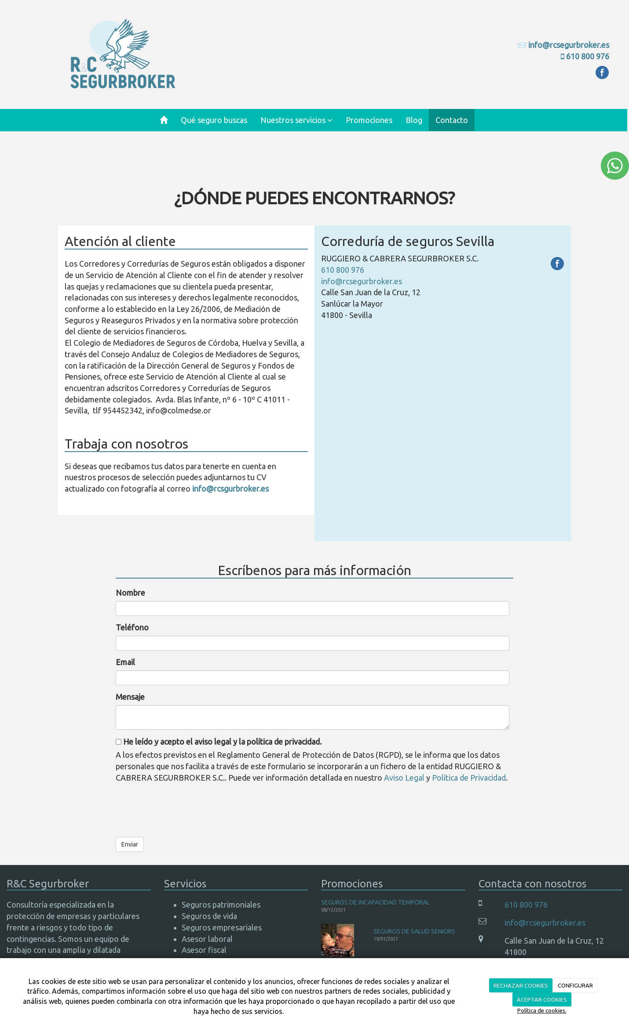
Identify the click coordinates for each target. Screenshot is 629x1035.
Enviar (129, 844)
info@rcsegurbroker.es (361, 281)
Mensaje (130, 696)
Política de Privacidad (469, 777)
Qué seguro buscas (214, 120)
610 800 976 (587, 56)
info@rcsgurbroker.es (230, 488)
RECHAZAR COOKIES (521, 985)
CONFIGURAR (575, 985)
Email (125, 662)
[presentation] (182, 807)
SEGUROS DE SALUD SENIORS (414, 931)
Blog (414, 120)
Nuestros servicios (296, 120)
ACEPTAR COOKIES (542, 999)
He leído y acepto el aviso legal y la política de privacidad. (219, 741)
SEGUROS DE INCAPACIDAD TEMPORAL (375, 902)
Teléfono (132, 627)
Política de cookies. (542, 1010)
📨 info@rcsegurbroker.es (563, 44)
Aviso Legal (404, 777)
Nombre (130, 592)
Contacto (451, 120)
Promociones (369, 120)
